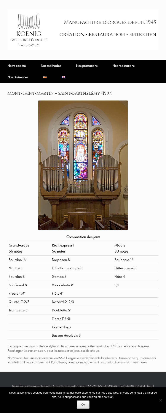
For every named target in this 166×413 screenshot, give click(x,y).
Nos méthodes (51, 66)
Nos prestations (86, 66)
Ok (83, 405)
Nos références (18, 77)
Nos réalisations (123, 66)
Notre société (17, 66)
